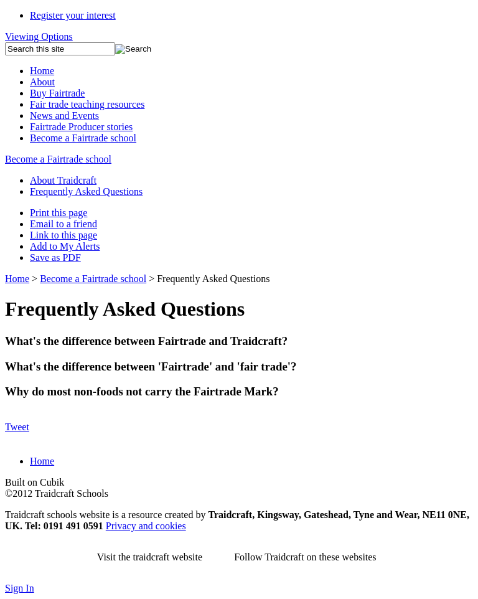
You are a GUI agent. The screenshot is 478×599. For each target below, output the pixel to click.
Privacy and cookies (146, 526)
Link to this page (63, 235)
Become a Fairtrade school (83, 138)
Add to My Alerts (65, 246)
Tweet (17, 427)
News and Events (64, 115)
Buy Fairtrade (57, 93)
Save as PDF (55, 257)
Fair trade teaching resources (87, 104)
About (42, 82)
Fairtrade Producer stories (81, 126)
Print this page (58, 212)
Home (42, 70)
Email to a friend (63, 224)
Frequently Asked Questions (86, 191)
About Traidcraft (63, 180)
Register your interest (73, 15)
